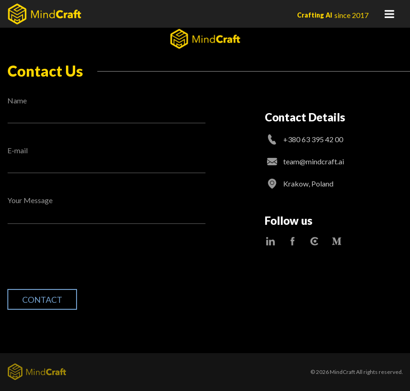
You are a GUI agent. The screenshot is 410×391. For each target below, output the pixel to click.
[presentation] (77, 264)
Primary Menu (389, 14)
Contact (42, 300)
